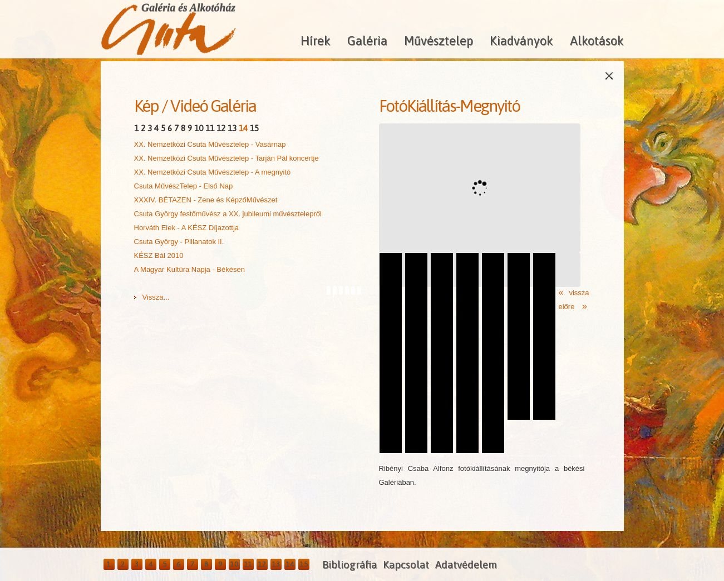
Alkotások (597, 40)
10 (198, 128)
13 (232, 128)
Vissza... (156, 297)
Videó (189, 105)
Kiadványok (521, 40)
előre (568, 306)
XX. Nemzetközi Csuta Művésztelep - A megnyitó (212, 172)
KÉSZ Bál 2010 (159, 255)
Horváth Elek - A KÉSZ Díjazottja (186, 228)
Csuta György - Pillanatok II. (179, 241)
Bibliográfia (349, 564)
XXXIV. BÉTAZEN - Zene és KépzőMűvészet (206, 200)
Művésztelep (438, 40)
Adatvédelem (466, 564)
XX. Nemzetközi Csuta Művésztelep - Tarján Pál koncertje (226, 158)
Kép (146, 105)
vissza (579, 293)
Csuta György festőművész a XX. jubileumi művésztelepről (228, 214)
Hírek (316, 40)
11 (209, 128)
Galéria (367, 40)
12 (220, 128)
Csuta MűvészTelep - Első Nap (183, 186)
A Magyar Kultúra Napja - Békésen (189, 269)
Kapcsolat (406, 564)
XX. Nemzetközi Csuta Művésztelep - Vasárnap (210, 144)
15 (254, 128)
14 (243, 128)
